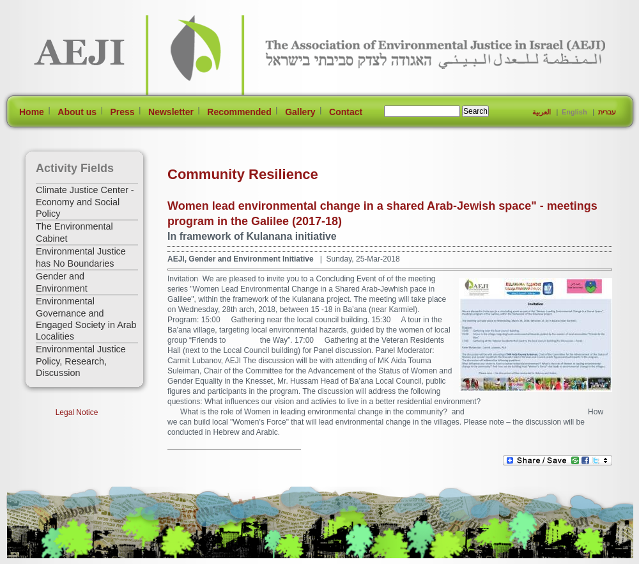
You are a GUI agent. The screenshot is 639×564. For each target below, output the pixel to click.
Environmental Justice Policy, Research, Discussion (81, 361)
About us (77, 112)
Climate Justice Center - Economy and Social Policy (85, 202)
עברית (607, 112)
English (574, 112)
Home (31, 112)
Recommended (239, 112)
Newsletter (171, 112)
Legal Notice (77, 412)
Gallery (300, 112)
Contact (345, 112)
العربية (541, 112)
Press (122, 112)
